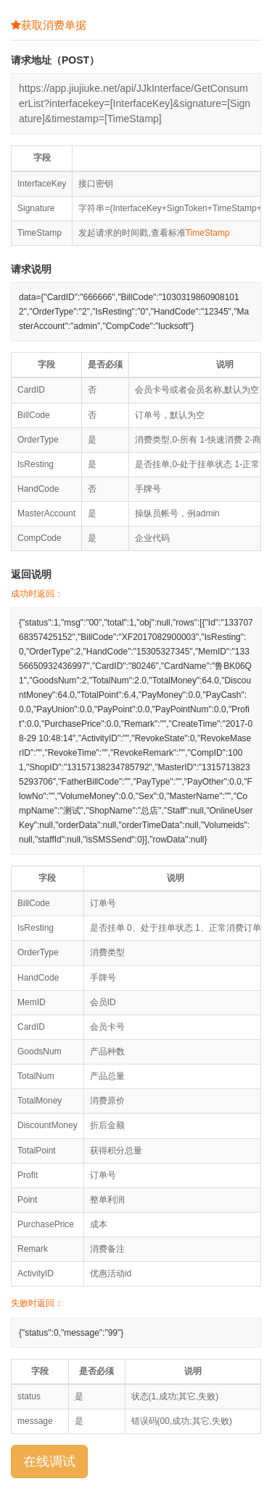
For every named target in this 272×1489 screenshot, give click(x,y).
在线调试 (49, 1461)
